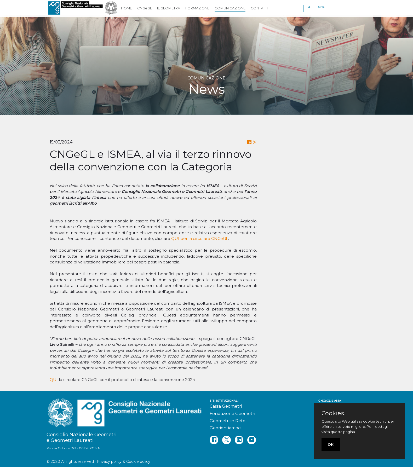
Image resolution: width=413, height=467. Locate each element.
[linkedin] (239, 440)
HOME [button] (126, 8)
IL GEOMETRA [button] (168, 8)
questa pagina (343, 432)
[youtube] (251, 440)
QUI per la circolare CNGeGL (199, 238)
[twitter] (226, 440)
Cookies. (333, 413)
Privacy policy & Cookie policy (123, 461)
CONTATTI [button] (259, 8)
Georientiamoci (225, 427)
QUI (54, 379)
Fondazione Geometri (232, 413)
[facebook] (214, 440)
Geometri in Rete (227, 420)
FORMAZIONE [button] (197, 8)
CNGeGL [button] (144, 8)
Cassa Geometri (226, 406)
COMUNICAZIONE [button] (230, 8)
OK (331, 444)
